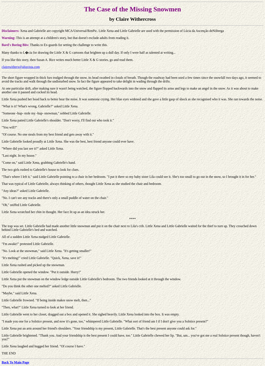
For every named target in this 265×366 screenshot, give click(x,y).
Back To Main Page (15, 362)
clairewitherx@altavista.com (21, 67)
